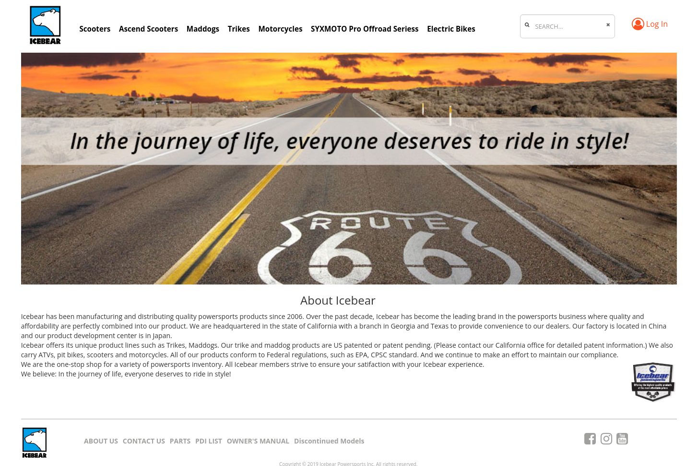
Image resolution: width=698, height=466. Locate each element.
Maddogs (203, 29)
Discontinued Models (329, 440)
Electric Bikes (451, 29)
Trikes (239, 29)
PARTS (180, 440)
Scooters (94, 29)
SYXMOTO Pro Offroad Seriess (365, 29)
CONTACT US (144, 440)
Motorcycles (281, 29)
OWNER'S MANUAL (258, 440)
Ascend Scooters (148, 29)
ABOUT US (101, 440)
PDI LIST (208, 440)
